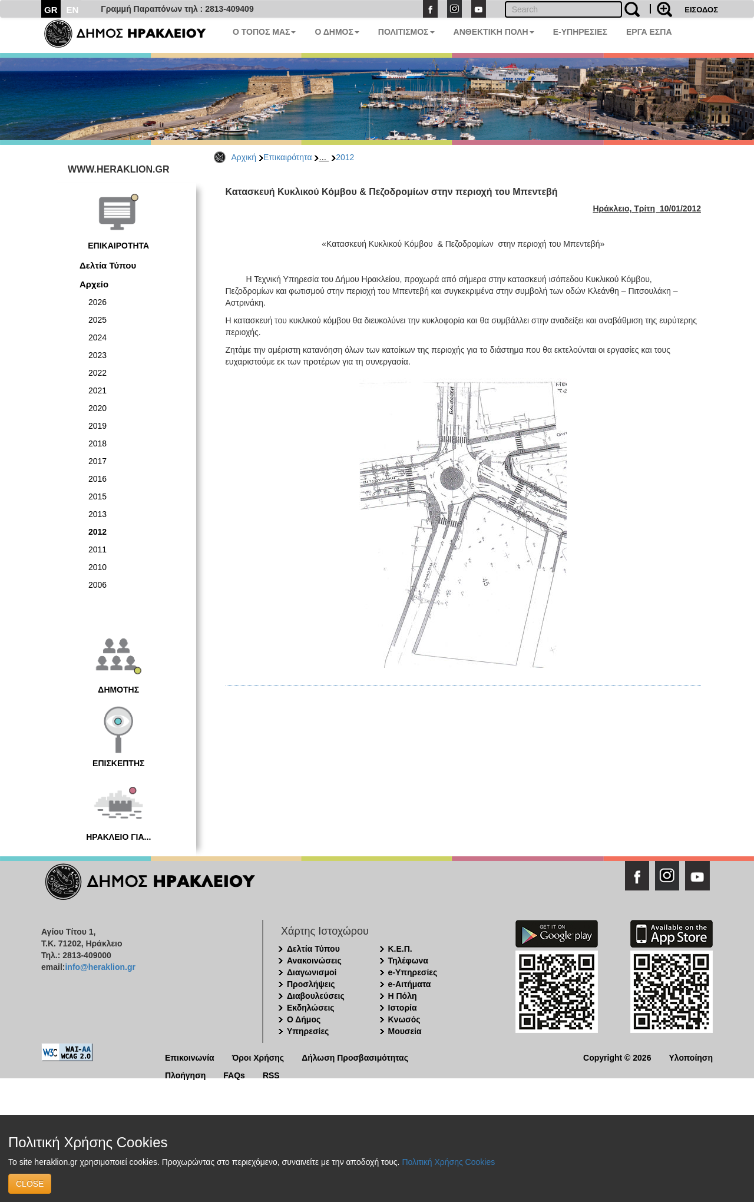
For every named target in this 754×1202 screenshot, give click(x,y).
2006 (97, 585)
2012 (345, 157)
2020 (97, 408)
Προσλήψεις (311, 984)
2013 (97, 514)
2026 (97, 302)
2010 (97, 567)
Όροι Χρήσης (258, 1057)
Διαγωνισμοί (311, 972)
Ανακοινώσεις (314, 960)
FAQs (234, 1074)
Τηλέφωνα (408, 960)
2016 (97, 479)
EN (73, 10)
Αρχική (244, 157)
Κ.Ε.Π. (400, 948)
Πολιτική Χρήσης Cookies (448, 1162)
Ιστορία (402, 1007)
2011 (97, 549)
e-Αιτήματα (409, 984)
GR (51, 10)
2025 (97, 319)
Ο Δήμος (303, 1019)
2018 (97, 443)
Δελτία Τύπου (108, 265)
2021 (97, 390)
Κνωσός (404, 1019)
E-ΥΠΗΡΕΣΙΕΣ (580, 32)
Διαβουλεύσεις (316, 996)
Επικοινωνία (189, 1057)
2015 (97, 496)
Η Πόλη (402, 996)
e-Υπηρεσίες (413, 972)
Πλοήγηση (185, 1074)
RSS (271, 1074)
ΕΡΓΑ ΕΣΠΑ (649, 32)
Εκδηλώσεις (311, 1007)
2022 (97, 373)
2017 (97, 461)
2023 (97, 355)
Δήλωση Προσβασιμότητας (355, 1057)
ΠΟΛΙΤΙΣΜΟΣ (406, 32)
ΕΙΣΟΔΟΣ (701, 9)
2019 (97, 426)
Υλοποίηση (691, 1057)
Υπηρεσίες (308, 1031)
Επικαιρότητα (287, 157)
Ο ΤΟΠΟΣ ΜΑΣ (264, 32)
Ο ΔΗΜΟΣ (337, 32)
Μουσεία (405, 1031)
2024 (97, 337)
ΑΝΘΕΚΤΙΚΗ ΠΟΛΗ (494, 32)
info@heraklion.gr (100, 967)
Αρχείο (94, 284)
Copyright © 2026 (617, 1057)
